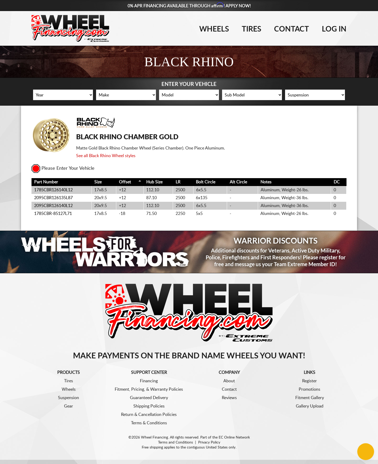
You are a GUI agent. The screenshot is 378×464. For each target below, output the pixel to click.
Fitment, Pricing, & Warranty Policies (149, 389)
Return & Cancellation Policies (149, 415)
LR (178, 182)
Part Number (46, 182)
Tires (251, 29)
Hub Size (154, 182)
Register (309, 381)
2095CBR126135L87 (53, 198)
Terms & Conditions (149, 423)
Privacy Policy (209, 442)
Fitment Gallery (309, 398)
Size (98, 182)
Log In (334, 29)
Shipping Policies (149, 406)
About (229, 381)
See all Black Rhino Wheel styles (105, 156)
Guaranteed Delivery (149, 398)
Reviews (229, 398)
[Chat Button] (365, 451)
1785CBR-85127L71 (53, 214)
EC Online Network (234, 437)
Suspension (68, 398)
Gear (68, 406)
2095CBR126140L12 (53, 206)
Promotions (309, 389)
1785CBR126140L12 (53, 190)
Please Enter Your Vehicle (63, 168)
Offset (125, 182)
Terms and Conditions (175, 442)
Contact (291, 29)
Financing (149, 381)
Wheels (214, 29)
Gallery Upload (309, 406)
